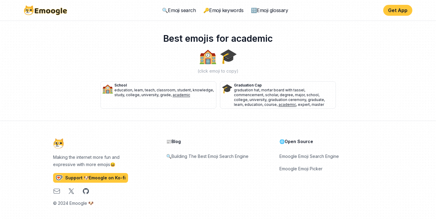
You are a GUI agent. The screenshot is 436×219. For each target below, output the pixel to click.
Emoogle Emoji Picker (301, 168)
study (119, 95)
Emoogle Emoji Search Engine (309, 156)
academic (181, 95)
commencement (248, 95)
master (318, 104)
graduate (316, 99)
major (300, 95)
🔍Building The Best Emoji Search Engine (207, 156)
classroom (166, 90)
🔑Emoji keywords (223, 10)
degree (286, 95)
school (120, 85)
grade (165, 95)
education (123, 90)
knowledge (203, 90)
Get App (397, 10)
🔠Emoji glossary (269, 10)
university (149, 95)
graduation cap (248, 85)
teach (150, 90)
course (270, 104)
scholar (271, 95)
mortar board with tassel (282, 90)
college (133, 95)
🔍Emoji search (179, 10)
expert (304, 104)
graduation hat (246, 90)
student (184, 90)
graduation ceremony (287, 99)
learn (138, 90)
